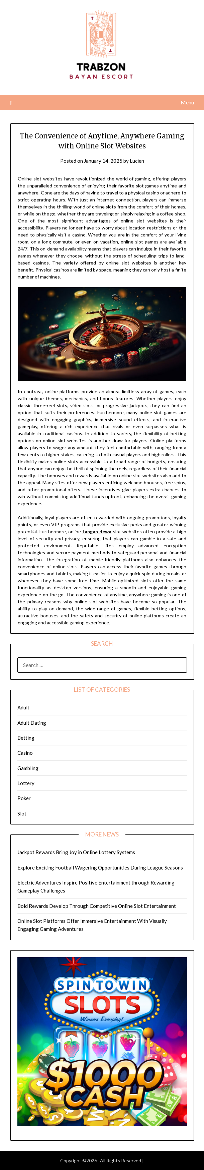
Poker (24, 798)
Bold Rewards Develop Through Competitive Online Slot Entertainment (96, 906)
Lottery (25, 783)
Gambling (27, 768)
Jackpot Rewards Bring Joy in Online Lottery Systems (76, 852)
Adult (23, 707)
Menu (187, 102)
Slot (21, 813)
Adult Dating (31, 723)
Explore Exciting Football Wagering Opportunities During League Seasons (100, 867)
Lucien (137, 161)
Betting (25, 738)
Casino (25, 753)
